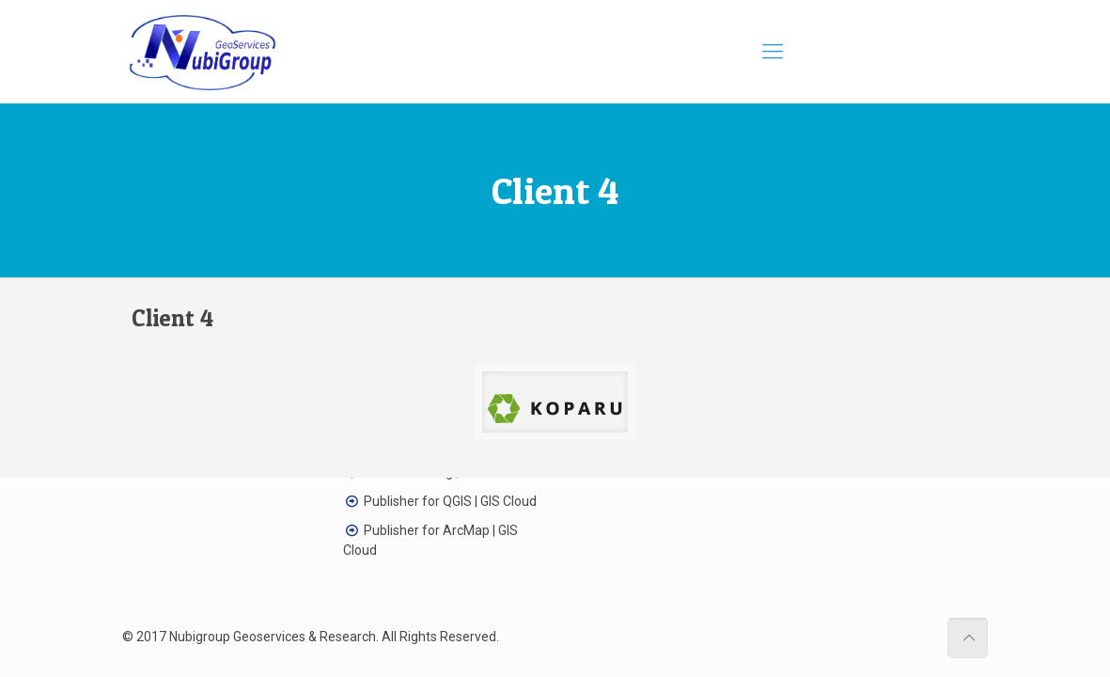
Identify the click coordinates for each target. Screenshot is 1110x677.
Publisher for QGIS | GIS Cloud (450, 501)
